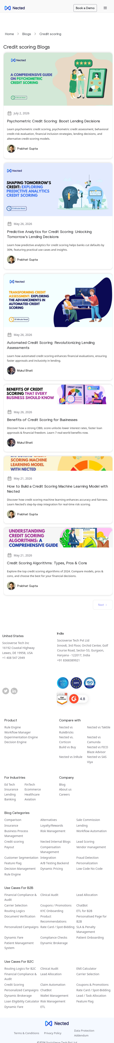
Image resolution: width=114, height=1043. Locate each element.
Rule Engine (12, 727)
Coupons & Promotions (92, 985)
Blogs (26, 34)
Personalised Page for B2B (91, 918)
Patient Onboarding (90, 937)
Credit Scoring (14, 985)
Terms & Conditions (26, 1033)
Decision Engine (15, 742)
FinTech (29, 784)
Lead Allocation (87, 895)
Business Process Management (16, 833)
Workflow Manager (17, 732)
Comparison (12, 820)
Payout (9, 847)
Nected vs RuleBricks (66, 729)
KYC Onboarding (51, 911)
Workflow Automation (91, 831)
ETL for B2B (84, 911)
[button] (105, 8)
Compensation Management (50, 849)
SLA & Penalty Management (85, 929)
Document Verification (19, 916)
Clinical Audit (49, 895)
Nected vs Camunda (94, 739)
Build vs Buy (67, 747)
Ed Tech (9, 784)
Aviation (30, 799)
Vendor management (91, 847)
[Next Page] (103, 605)
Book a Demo (85, 8)
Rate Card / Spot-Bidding (57, 927)
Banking (10, 799)
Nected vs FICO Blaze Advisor (97, 749)
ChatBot (82, 905)
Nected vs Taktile (98, 727)
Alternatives (48, 820)
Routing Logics (14, 911)
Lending (10, 794)
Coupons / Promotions (55, 905)
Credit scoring (50, 34)
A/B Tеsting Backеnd (54, 863)
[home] (13, 8)
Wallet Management (54, 996)
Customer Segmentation (21, 858)
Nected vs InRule (70, 757)
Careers (64, 794)
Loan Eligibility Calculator (21, 1001)
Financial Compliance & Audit (20, 897)
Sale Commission (88, 820)
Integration (48, 858)
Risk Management (52, 831)
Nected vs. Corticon (66, 739)
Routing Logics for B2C (20, 969)
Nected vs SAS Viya (97, 759)
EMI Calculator (86, 969)
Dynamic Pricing (51, 869)
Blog (62, 784)
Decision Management (20, 869)
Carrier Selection (15, 905)
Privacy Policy (52, 1033)
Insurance (11, 789)
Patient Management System (19, 945)
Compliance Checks (53, 937)
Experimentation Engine (21, 737)
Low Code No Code (89, 869)
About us (65, 789)
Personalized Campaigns (21, 927)
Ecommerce (32, 789)
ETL (42, 1007)
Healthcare (31, 794)
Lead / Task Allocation (91, 996)
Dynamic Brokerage (54, 943)
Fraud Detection (87, 858)
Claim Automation (52, 985)
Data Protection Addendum (84, 1033)
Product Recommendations (53, 918)
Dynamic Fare (13, 937)
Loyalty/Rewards (51, 825)
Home (9, 34)
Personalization (87, 863)
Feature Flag (13, 863)
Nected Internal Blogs (55, 842)
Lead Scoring (85, 842)
